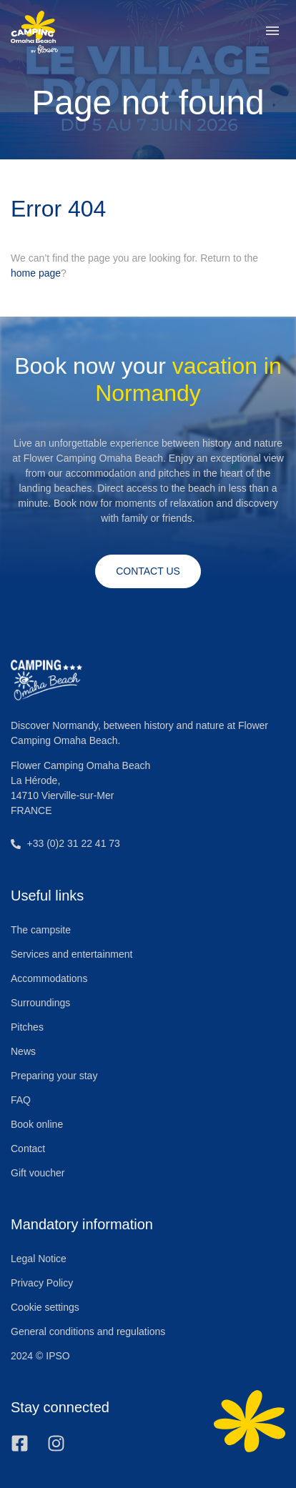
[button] (272, 32)
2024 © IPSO (40, 1355)
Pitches (27, 1027)
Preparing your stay (54, 1075)
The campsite (41, 930)
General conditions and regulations (88, 1331)
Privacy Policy (42, 1283)
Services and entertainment (71, 954)
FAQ (21, 1100)
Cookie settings (45, 1307)
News (23, 1051)
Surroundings (40, 1002)
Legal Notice (38, 1258)
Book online (37, 1124)
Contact (28, 1148)
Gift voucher (37, 1173)
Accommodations (49, 978)
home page (36, 273)
